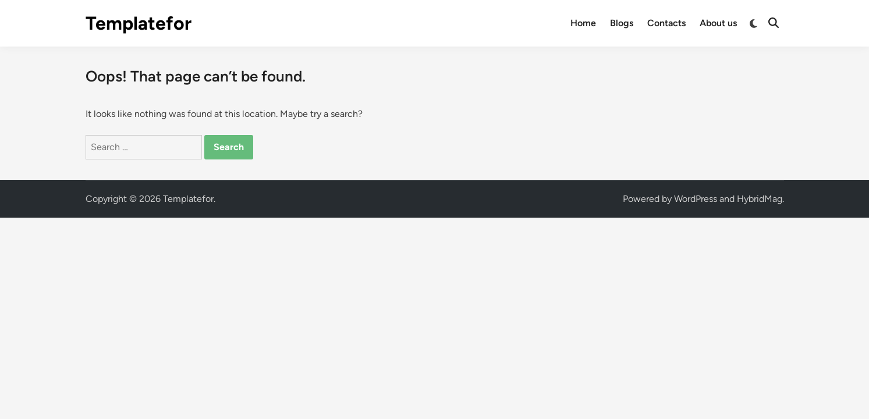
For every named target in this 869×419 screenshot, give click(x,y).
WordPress (695, 198)
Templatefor (138, 23)
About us (718, 23)
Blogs (621, 23)
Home (583, 23)
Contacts (666, 23)
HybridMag (759, 198)
